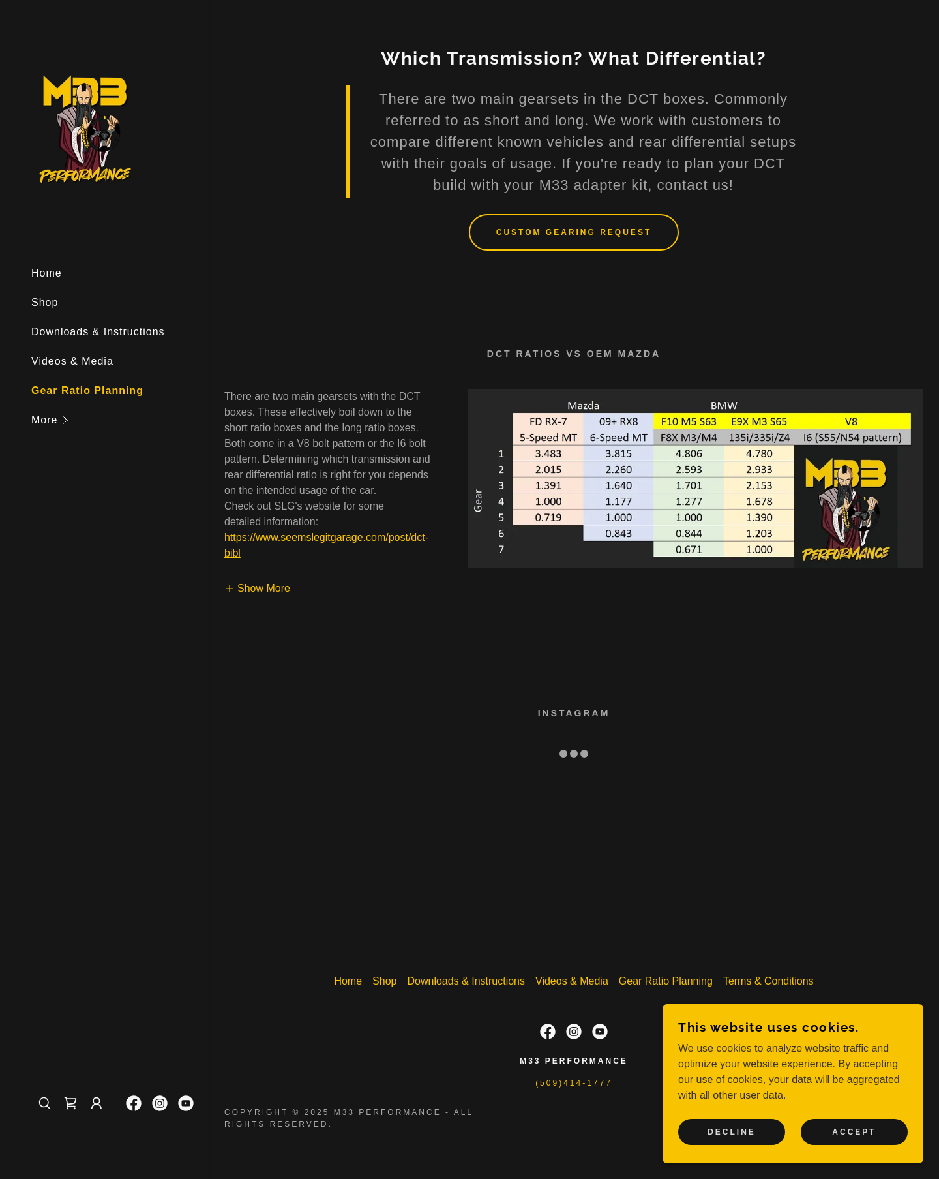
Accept (854, 1132)
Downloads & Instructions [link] (98, 331)
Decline (732, 1132)
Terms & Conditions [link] (768, 981)
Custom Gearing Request (573, 232)
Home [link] (46, 273)
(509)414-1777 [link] (573, 1083)
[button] (120, 420)
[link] (85, 126)
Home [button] (348, 981)
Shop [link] (44, 302)
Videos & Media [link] (72, 361)
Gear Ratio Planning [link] (87, 390)
